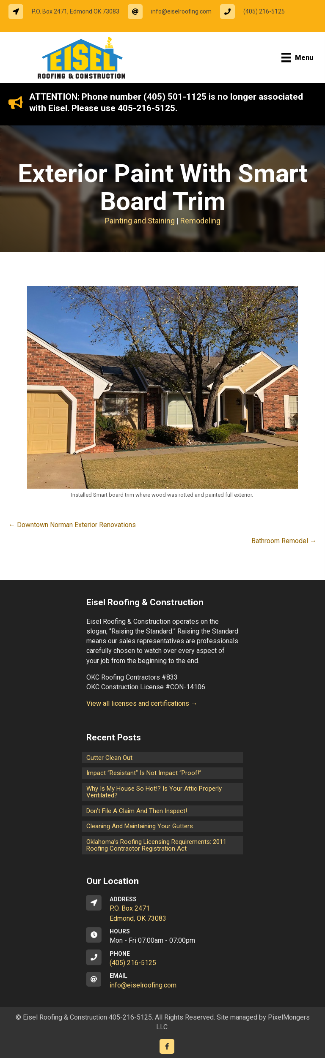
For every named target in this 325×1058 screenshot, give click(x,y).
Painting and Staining (140, 220)
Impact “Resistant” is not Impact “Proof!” (143, 773)
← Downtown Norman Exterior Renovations (72, 525)
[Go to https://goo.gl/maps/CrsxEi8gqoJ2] (162, 909)
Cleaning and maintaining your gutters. (140, 826)
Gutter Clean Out (109, 758)
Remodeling (200, 220)
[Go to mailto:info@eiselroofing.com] (174, 11)
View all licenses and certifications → (142, 703)
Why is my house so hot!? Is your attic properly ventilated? (154, 792)
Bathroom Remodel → (284, 541)
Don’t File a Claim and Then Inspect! (136, 811)
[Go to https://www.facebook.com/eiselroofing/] (167, 1046)
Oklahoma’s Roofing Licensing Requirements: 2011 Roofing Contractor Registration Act (156, 845)
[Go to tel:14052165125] (256, 11)
